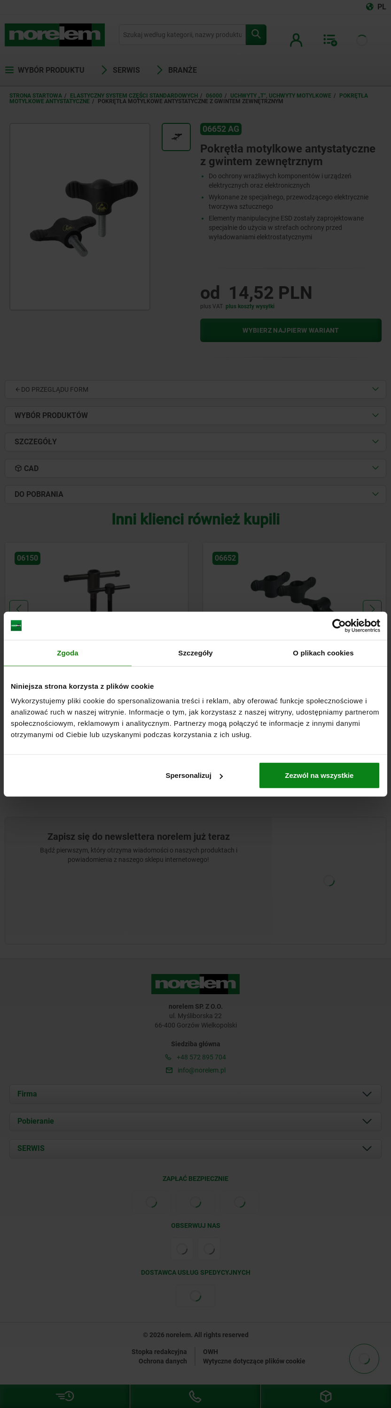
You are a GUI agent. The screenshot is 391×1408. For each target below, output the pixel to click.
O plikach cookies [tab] (323, 652)
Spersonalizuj (194, 775)
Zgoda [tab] (67, 652)
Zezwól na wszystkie (319, 775)
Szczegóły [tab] (195, 652)
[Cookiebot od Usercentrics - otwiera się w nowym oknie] (339, 625)
